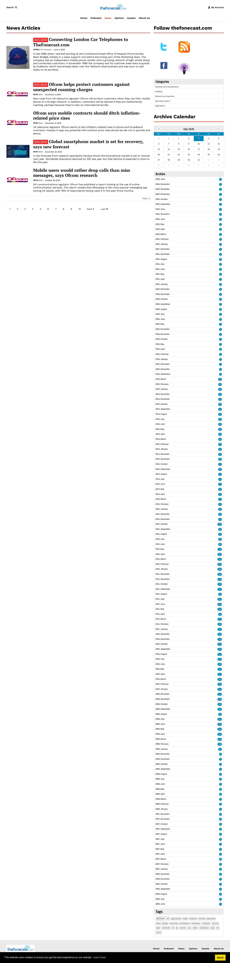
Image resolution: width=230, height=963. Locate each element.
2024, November (163, 184)
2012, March (161, 559)
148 (219, 709)
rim (217, 928)
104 (219, 679)
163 (219, 739)
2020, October (162, 299)
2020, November (163, 294)
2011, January (162, 629)
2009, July (160, 719)
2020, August (161, 309)
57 (220, 474)
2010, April (160, 674)
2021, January (162, 284)
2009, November (163, 699)
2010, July (160, 659)
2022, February (162, 239)
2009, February (162, 744)
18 (220, 384)
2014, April (160, 434)
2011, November (163, 579)
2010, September (163, 649)
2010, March (161, 679)
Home (83, 18)
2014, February (162, 444)
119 (219, 589)
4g (177, 928)
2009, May (160, 729)
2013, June (160, 484)
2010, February (162, 684)
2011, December (163, 574)
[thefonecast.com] (113, 7)
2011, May (160, 609)
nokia (158, 923)
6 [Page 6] (48, 209)
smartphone (184, 923)
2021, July (160, 264)
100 (219, 554)
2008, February (162, 804)
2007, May (160, 849)
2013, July (160, 479)
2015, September (163, 374)
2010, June (160, 664)
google (165, 923)
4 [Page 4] (32, 209)
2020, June (160, 319)
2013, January (162, 509)
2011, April (160, 614)
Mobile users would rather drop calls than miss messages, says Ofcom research (81, 173)
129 (219, 569)
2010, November (163, 639)
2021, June (160, 269)
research (193, 918)
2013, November (163, 459)
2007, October (162, 824)
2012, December (163, 514)
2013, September (163, 469)
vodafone (206, 923)
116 (219, 629)
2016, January (162, 359)
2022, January (162, 244)
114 (219, 669)
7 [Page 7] (55, 209)
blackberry (196, 923)
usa (189, 928)
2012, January (162, 569)
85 (220, 449)
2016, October (162, 339)
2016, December (163, 329)
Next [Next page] (89, 209)
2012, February (162, 564)
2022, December (163, 214)
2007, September (163, 829)
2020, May (160, 324)
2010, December (163, 634)
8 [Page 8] (63, 209)
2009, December (163, 694)
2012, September (163, 529)
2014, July (160, 419)
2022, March (161, 234)
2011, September (163, 589)
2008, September (163, 769)
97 (220, 504)
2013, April (160, 494)
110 (219, 559)
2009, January (162, 749)
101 (219, 619)
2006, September (163, 889)
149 (219, 704)
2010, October (162, 644)
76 (220, 469)
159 (219, 719)
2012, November (163, 519)
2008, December (163, 754)
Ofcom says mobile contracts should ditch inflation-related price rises (87, 115)
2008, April (160, 794)
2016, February (162, 354)
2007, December (163, 814)
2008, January (162, 809)
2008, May (160, 789)
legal (158, 928)
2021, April (160, 279)
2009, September (163, 709)
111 (219, 654)
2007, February (162, 864)
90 (220, 594)
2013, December (163, 454)
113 (219, 564)
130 (219, 584)
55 (220, 434)
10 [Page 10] (79, 209)
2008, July (160, 779)
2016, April (160, 349)
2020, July (160, 314)
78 (220, 444)
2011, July (160, 599)
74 (220, 494)
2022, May (160, 224)
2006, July (160, 899)
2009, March (161, 739)
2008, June (160, 784)
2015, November (163, 369)
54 (220, 404)
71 (220, 464)
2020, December (163, 289)
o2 (173, 928)
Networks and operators (165, 96)
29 (220, 749)
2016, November (163, 334)
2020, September (163, 304)
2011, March (161, 619)
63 (220, 439)
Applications (160, 106)
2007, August (161, 834)
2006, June (160, 904)
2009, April (160, 734)
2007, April (160, 854)
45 (220, 399)
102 (219, 524)
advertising (204, 928)
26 (220, 389)
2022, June (160, 219)
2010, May (160, 669)
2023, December (163, 189)
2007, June (160, 844)
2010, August (161, 654)
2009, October (162, 704)
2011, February (162, 624)
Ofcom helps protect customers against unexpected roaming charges (81, 87)
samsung (174, 923)
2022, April (160, 229)
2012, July (160, 539)
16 (220, 379)
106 (219, 574)
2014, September (163, 409)
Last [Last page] (103, 209)
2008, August (161, 774)
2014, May (160, 429)
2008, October (162, 764)
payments (211, 918)
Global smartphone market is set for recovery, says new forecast (88, 144)
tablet (195, 928)
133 (219, 549)
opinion (160, 918)
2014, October (162, 404)
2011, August (161, 594)
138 (219, 624)
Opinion (119, 18)
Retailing (158, 91)
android (202, 918)
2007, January (162, 869)
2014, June (160, 424)
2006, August (161, 894)
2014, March (161, 439)
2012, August (161, 534)
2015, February (162, 384)
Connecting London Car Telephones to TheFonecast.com (80, 42)
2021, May (160, 274)
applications (176, 918)
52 (220, 429)
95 (220, 509)
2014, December (163, 394)
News (108, 18)
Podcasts (96, 18)
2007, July (160, 839)
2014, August (161, 414)
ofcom (158, 932)
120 (219, 604)
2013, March (161, 499)
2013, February (162, 504)
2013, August (161, 474)
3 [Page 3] (25, 209)
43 (220, 419)
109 (219, 579)
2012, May (160, 549)
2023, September (163, 204)
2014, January (162, 449)
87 (220, 519)
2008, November (163, 759)
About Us (144, 18)
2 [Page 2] (17, 209)
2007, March (161, 859)
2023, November (163, 194)
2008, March (161, 799)
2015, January (162, 389)
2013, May (160, 489)
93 (220, 714)
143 (219, 689)
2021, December (163, 249)
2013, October (162, 464)
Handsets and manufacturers (167, 87)
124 (219, 599)
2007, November (163, 819)
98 (220, 529)
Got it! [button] (220, 957)
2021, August (161, 259)
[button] (12, 7)
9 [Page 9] (71, 209)
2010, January (162, 689)
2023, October (162, 199)
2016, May (160, 344)
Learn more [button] (99, 957)
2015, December (163, 364)
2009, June (160, 724)
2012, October (162, 524)
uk (168, 918)
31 (220, 414)
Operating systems (162, 101)
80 (220, 544)
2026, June (160, 179)
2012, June (160, 544)
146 (219, 699)
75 (220, 479)
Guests (131, 18)
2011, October (162, 584)
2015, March (161, 379)
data (212, 928)
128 (219, 664)
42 (220, 409)
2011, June (160, 604)
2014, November (163, 399)
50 (220, 424)
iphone (183, 928)
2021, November (163, 254)
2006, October (162, 884)
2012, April (160, 554)
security (215, 923)
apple (185, 918)
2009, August (161, 714)
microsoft (166, 928)
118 (219, 634)
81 (220, 514)
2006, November (163, 879)
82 (220, 614)
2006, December (163, 874)
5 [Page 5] (40, 209)
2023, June (160, 209)
